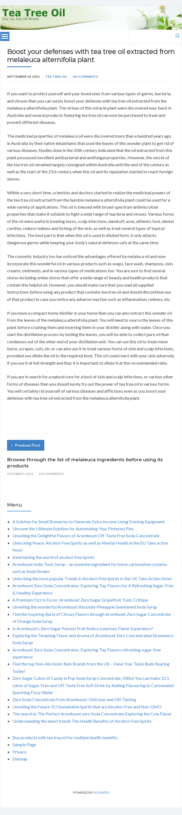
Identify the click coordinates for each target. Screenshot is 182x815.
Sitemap (20, 758)
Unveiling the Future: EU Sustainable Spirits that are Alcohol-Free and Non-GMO (86, 706)
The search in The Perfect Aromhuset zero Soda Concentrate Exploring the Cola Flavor (92, 713)
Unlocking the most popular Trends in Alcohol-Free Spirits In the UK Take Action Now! (92, 578)
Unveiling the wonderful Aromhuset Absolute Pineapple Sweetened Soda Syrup (84, 606)
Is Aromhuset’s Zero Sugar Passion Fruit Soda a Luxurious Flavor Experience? (82, 628)
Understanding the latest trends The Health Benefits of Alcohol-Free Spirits (81, 721)
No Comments (85, 76)
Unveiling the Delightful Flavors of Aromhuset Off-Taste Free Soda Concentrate (85, 535)
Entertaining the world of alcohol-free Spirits (53, 557)
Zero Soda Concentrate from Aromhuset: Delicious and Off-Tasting (74, 699)
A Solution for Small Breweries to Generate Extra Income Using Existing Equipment (88, 521)
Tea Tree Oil (56, 76)
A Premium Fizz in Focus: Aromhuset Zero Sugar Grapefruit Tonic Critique (80, 599)
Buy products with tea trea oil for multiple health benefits (64, 737)
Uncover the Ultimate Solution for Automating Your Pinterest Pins (73, 528)
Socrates (101, 792)
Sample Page (24, 744)
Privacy (19, 751)
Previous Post (25, 445)
